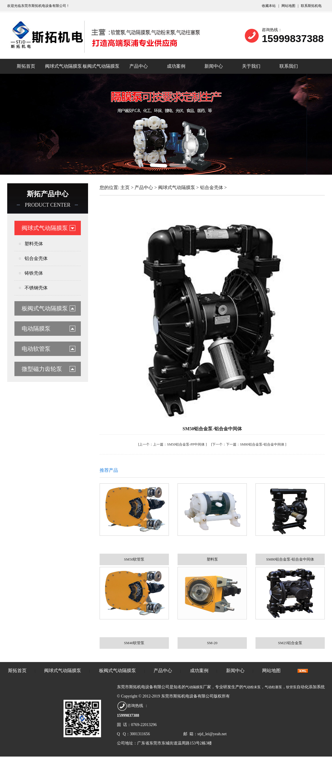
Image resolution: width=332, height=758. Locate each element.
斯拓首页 (26, 66)
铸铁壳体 (34, 273)
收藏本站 (269, 6)
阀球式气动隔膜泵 (63, 66)
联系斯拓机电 (311, 6)
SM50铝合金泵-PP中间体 (186, 444)
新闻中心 (213, 66)
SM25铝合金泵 (290, 643)
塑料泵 (212, 559)
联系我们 (288, 66)
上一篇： (153, 444)
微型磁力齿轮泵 (42, 369)
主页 (125, 187)
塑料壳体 (34, 243)
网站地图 (288, 6)
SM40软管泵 (134, 643)
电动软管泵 (36, 349)
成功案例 (176, 66)
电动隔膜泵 (36, 328)
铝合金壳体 (36, 258)
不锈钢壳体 (36, 287)
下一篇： (226, 444)
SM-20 (212, 643)
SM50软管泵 (134, 559)
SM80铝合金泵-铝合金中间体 (262, 444)
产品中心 (138, 66)
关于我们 (251, 66)
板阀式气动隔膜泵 (101, 66)
